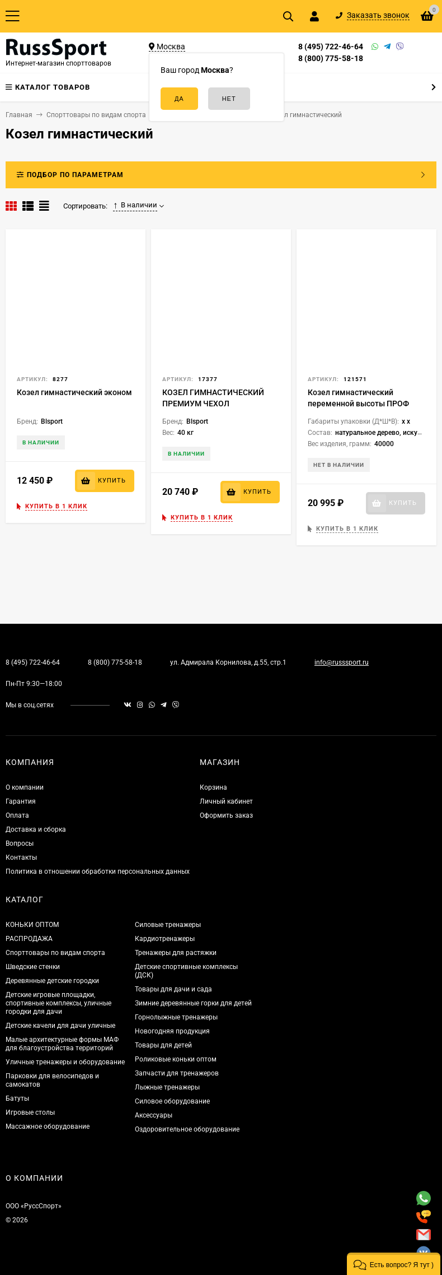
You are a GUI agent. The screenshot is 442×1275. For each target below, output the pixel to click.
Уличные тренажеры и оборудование (65, 1062)
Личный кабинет (226, 801)
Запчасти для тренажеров (177, 1073)
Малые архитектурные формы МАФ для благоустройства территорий (62, 1044)
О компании (25, 787)
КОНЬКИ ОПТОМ (32, 925)
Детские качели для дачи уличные (60, 1026)
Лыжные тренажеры (167, 1087)
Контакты (21, 857)
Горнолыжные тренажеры (176, 1017)
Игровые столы (30, 1112)
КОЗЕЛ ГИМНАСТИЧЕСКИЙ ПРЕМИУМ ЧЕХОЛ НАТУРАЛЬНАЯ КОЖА (213, 403)
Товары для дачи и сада (173, 989)
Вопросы (20, 843)
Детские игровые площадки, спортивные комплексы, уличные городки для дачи (58, 1003)
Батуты (17, 1098)
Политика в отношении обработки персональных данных (98, 871)
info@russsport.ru (341, 662)
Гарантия (21, 801)
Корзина (213, 787)
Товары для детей (163, 1045)
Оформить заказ (226, 815)
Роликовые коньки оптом (176, 1059)
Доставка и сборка (36, 829)
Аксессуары (153, 1115)
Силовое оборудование (172, 1101)
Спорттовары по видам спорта (55, 953)
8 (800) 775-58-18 (330, 58)
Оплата (17, 815)
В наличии (135, 205)
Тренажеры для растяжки (176, 953)
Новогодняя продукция (172, 1031)
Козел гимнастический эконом (74, 392)
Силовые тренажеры (168, 925)
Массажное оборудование (48, 1126)
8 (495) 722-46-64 (330, 46)
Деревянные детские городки (52, 981)
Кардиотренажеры (165, 939)
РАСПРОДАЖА (29, 939)
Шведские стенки (33, 967)
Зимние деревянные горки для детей (193, 1003)
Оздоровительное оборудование (187, 1129)
